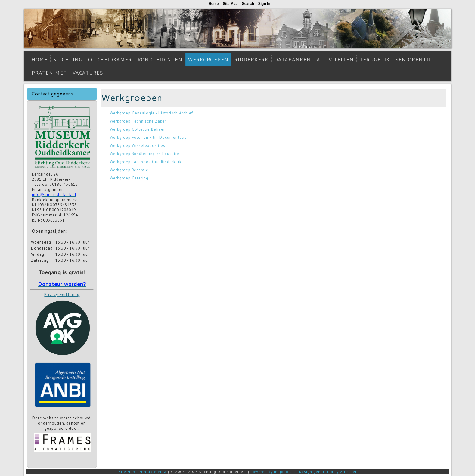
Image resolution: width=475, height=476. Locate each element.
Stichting (67, 59)
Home (39, 59)
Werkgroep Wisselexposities (137, 145)
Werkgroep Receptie (129, 170)
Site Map (127, 471)
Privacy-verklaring (61, 294)
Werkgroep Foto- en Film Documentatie (148, 137)
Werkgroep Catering (129, 178)
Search (248, 4)
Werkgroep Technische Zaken (138, 121)
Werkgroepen (208, 59)
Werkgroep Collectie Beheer (137, 129)
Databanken (292, 59)
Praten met (49, 72)
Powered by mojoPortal (272, 471)
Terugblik (374, 59)
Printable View (153, 471)
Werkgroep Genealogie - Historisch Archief (151, 113)
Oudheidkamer (110, 59)
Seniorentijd (415, 59)
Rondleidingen (160, 59)
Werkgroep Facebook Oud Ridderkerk (146, 161)
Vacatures (88, 72)
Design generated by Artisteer (328, 471)
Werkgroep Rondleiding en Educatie (144, 153)
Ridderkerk (251, 59)
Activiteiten (335, 59)
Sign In (264, 4)
